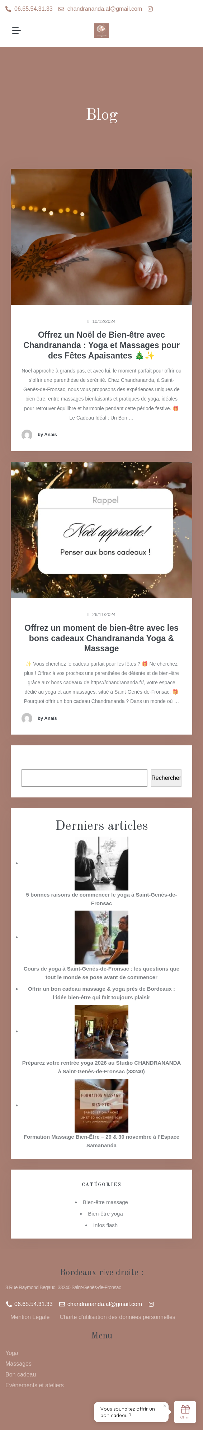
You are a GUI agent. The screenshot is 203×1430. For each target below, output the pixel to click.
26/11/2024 (101, 615)
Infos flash (105, 1225)
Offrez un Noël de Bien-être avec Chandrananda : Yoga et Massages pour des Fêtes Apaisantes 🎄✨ (101, 345)
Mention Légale (29, 1317)
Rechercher (102, 761)
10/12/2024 (101, 322)
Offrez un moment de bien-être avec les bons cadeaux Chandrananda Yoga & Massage (101, 638)
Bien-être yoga (105, 1214)
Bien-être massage (105, 1202)
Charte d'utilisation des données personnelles (117, 1317)
